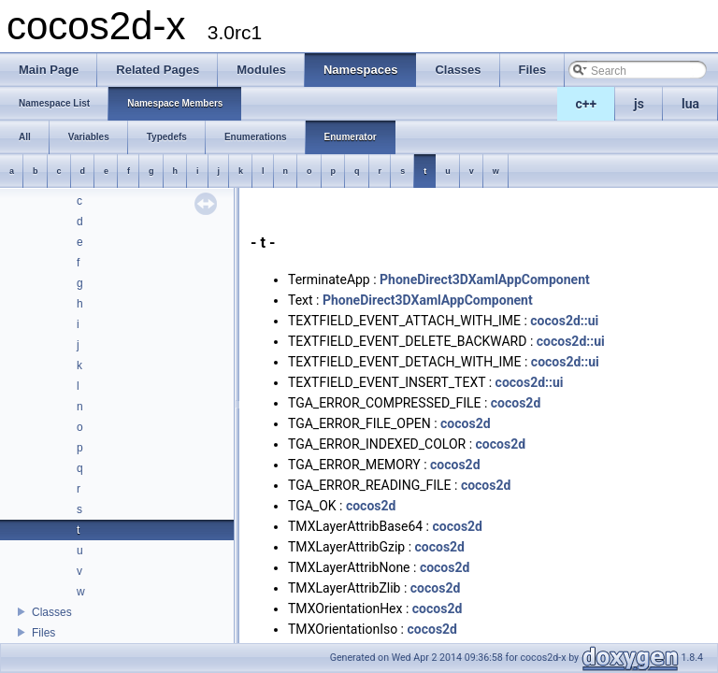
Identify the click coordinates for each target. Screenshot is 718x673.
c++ (586, 103)
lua (690, 103)
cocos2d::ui (564, 320)
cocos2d (516, 402)
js (639, 103)
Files (43, 632)
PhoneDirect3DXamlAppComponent (485, 279)
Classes (52, 612)
